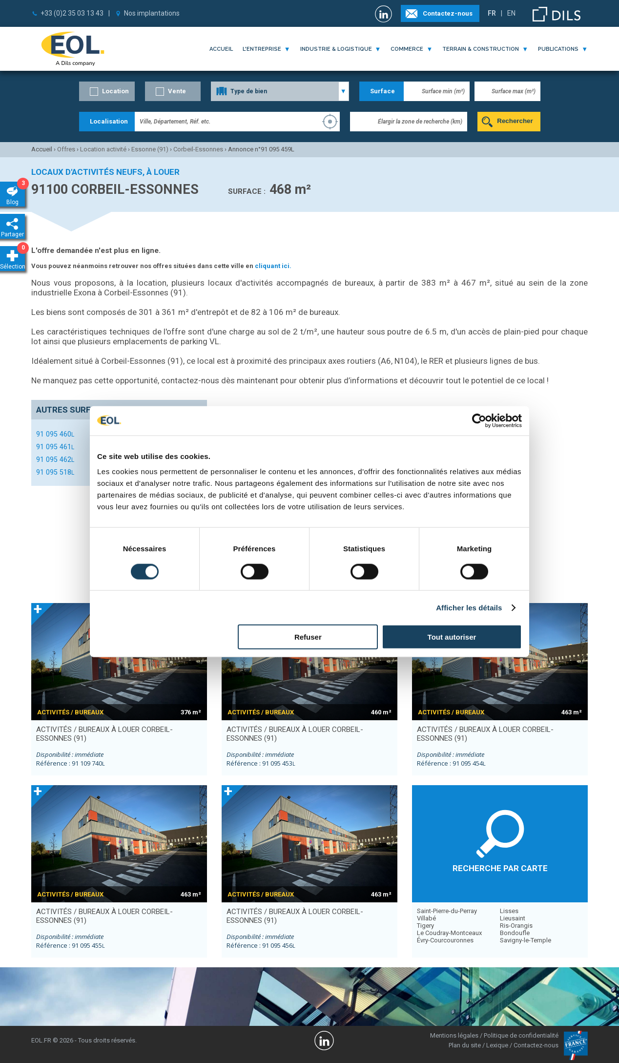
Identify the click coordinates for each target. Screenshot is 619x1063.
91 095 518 (55, 472)
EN (511, 13)
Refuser (308, 637)
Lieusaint (512, 918)
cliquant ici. (273, 266)
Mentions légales (454, 1035)
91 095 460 (55, 434)
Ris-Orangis (516, 925)
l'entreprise (262, 49)
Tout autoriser (452, 637)
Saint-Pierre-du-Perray (447, 911)
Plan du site (465, 1045)
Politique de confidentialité (521, 1035)
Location (115, 91)
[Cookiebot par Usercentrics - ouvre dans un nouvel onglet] (479, 420)
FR (492, 13)
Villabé (426, 918)
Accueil (221, 49)
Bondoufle (515, 933)
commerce (407, 49)
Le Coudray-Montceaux (449, 933)
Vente (177, 91)
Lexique (497, 1045)
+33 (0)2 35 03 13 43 (72, 13)
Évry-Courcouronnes (445, 940)
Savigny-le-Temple (525, 940)
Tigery (425, 925)
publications (558, 49)
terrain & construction (480, 49)
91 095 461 (55, 447)
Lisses (509, 911)
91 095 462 (55, 459)
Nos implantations (152, 13)
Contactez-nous (448, 13)
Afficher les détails (469, 607)
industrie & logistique (336, 49)
